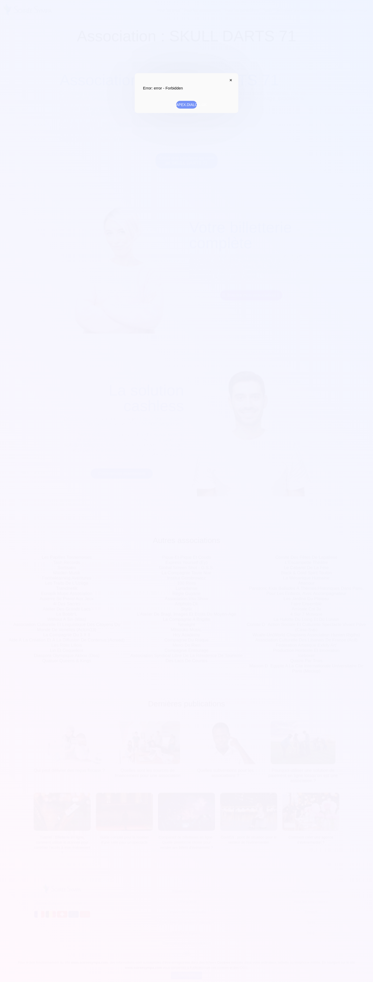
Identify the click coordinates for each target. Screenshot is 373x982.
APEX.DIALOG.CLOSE (229, 80)
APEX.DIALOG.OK (186, 105)
